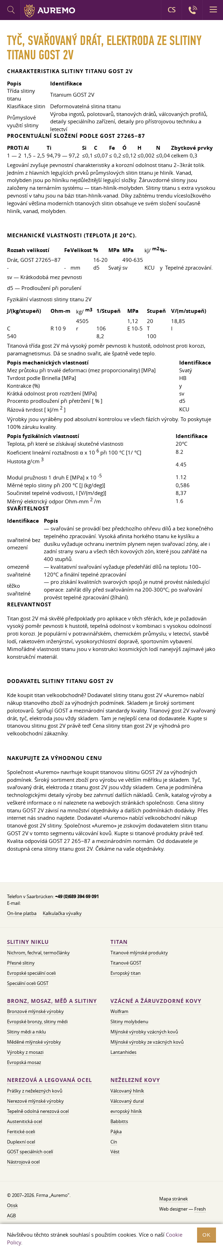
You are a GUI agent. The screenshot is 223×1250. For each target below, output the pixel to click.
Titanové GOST (125, 963)
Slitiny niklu (28, 942)
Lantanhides (123, 1052)
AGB (11, 1215)
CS (171, 9)
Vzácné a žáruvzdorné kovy (155, 1001)
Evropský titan (125, 973)
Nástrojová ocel (23, 1162)
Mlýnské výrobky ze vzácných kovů (147, 1042)
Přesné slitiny (21, 963)
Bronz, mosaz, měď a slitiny (52, 1001)
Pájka (116, 1131)
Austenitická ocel (24, 1121)
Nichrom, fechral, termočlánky (38, 952)
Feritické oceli (21, 1131)
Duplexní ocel (21, 1142)
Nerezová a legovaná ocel (49, 1080)
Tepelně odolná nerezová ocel (38, 1111)
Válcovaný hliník (127, 1091)
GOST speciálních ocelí (30, 1151)
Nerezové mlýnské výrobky (35, 1101)
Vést (115, 1151)
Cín (113, 1142)
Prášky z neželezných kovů (34, 1091)
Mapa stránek (173, 1199)
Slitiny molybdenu (129, 1021)
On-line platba (21, 913)
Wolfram (119, 1011)
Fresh (200, 1209)
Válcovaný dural (127, 1101)
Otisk (12, 1205)
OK (206, 1235)
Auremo (49, 11)
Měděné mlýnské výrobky (34, 1042)
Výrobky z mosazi (25, 1052)
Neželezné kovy (135, 1080)
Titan (119, 942)
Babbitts (119, 1121)
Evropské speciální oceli (31, 973)
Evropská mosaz (24, 1062)
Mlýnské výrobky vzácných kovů (144, 1032)
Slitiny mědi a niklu (26, 1032)
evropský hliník (126, 1111)
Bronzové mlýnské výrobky (35, 1011)
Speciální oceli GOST (27, 983)
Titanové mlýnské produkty (139, 952)
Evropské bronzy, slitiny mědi (37, 1021)
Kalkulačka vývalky (62, 913)
